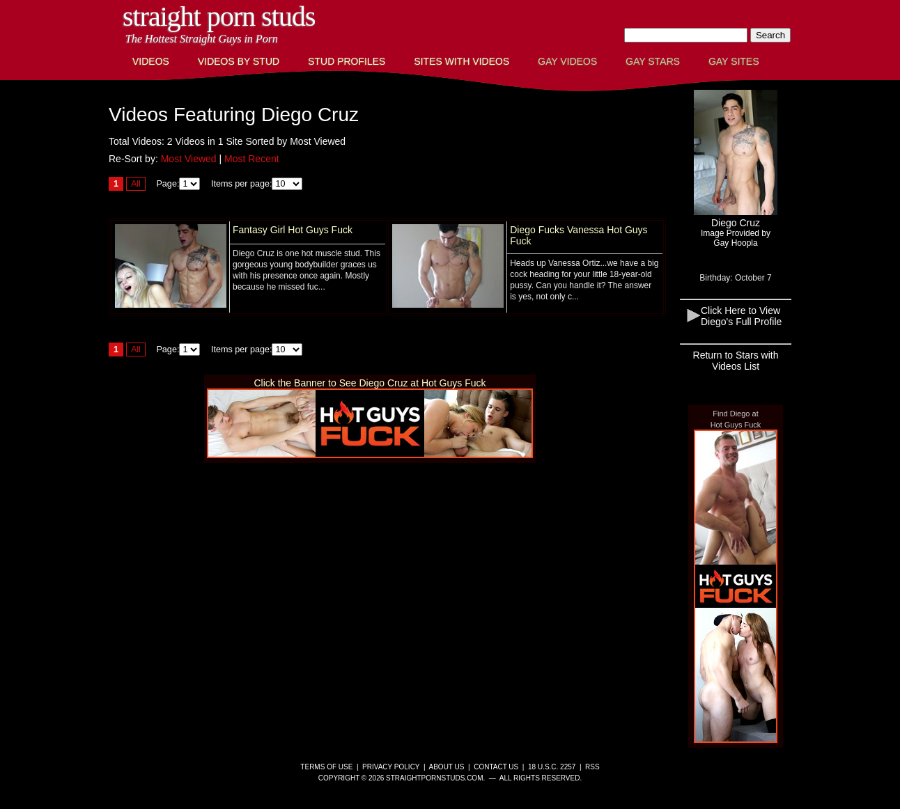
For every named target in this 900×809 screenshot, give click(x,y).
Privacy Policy (390, 767)
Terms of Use (326, 767)
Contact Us (496, 767)
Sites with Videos (461, 61)
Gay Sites (733, 61)
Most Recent (251, 158)
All (136, 184)
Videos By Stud (238, 61)
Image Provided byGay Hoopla (735, 238)
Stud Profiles (346, 61)
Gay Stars (653, 61)
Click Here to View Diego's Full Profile (741, 316)
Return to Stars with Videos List (736, 360)
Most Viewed (189, 158)
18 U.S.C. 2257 (551, 767)
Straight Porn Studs (219, 16)
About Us (447, 767)
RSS (592, 767)
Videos (150, 61)
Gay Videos (567, 61)
